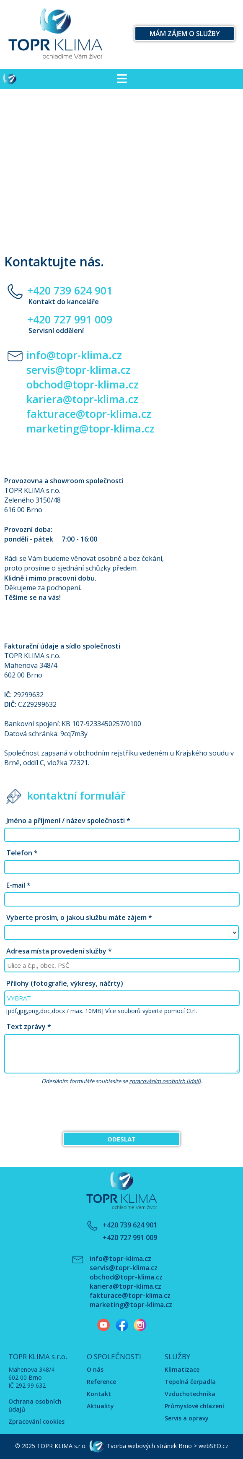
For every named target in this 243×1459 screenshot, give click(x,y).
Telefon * (22, 852)
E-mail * (18, 885)
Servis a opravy (187, 1418)
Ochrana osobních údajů (35, 1405)
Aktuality (100, 1406)
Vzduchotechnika (190, 1394)
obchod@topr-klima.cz (82, 384)
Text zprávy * (28, 1026)
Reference (101, 1382)
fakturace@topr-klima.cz (88, 413)
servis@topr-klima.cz (78, 369)
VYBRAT (19, 998)
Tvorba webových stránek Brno (149, 1446)
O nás (95, 1369)
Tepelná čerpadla (190, 1382)
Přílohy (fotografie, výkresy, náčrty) (64, 983)
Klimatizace (182, 1369)
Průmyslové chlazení (194, 1406)
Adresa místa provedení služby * (59, 951)
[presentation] (121, 1108)
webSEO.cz (213, 1446)
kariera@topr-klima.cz (82, 399)
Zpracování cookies (36, 1421)
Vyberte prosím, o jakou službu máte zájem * (79, 917)
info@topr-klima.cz (74, 355)
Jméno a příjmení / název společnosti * (68, 820)
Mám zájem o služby (185, 33)
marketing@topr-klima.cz (90, 428)
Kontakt (99, 1394)
